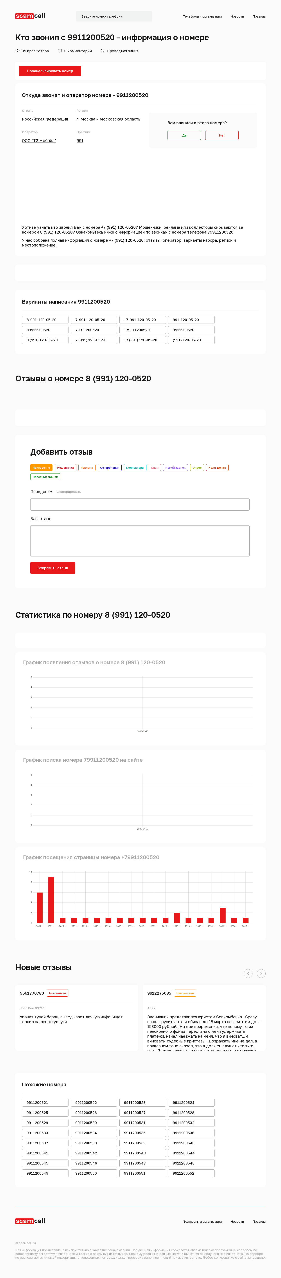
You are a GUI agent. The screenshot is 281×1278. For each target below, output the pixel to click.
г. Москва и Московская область (108, 119)
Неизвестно (41, 467)
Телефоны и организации (202, 16)
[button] (248, 973)
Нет (222, 135)
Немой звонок (176, 467)
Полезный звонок (45, 477)
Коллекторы (135, 467)
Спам (155, 467)
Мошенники (65, 467)
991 (80, 140)
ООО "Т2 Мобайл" (39, 140)
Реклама (87, 467)
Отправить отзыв (53, 568)
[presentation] (114, 570)
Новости (237, 16)
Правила (259, 16)
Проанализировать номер (50, 71)
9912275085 (159, 993)
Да (184, 135)
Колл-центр (217, 467)
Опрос (197, 467)
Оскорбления (109, 467)
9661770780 (32, 993)
